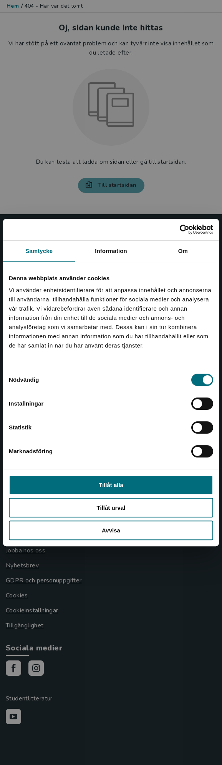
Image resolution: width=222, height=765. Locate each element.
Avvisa (111, 530)
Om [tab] (183, 251)
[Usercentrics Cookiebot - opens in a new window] (179, 229)
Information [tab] (111, 251)
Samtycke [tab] (39, 251)
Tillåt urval (111, 507)
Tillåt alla (111, 485)
